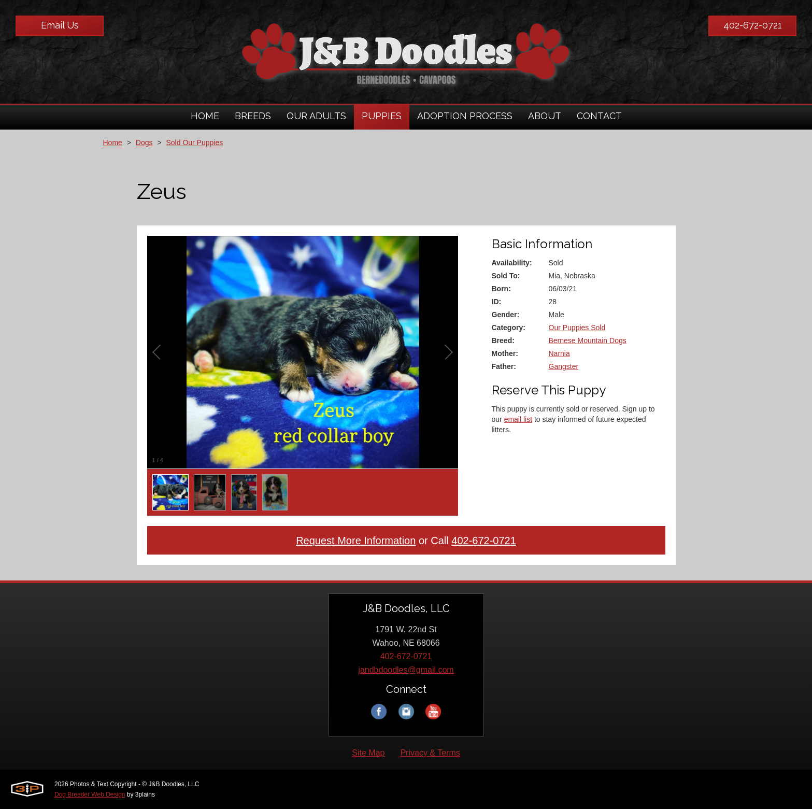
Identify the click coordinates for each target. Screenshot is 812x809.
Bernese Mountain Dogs (587, 340)
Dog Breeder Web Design (89, 794)
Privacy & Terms (430, 752)
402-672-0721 (752, 25)
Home (112, 142)
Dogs (144, 142)
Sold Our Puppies (194, 142)
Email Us (60, 25)
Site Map (368, 752)
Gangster (564, 366)
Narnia (559, 353)
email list (518, 419)
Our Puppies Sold (577, 327)
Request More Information (356, 540)
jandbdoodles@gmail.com (405, 669)
